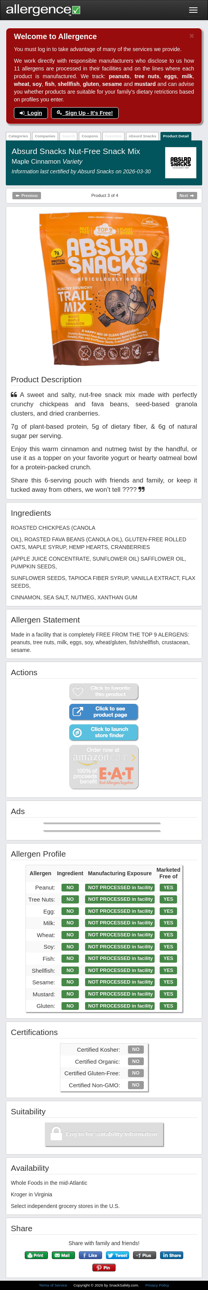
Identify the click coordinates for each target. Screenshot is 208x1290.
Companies (45, 136)
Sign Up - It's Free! (85, 113)
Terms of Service (53, 1285)
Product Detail (176, 136)
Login (31, 113)
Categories (18, 136)
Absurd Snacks (142, 136)
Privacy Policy (157, 1285)
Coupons (90, 136)
